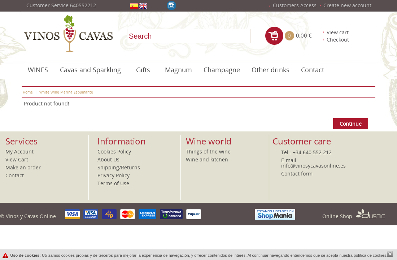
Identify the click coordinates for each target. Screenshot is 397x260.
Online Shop (353, 216)
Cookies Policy (114, 151)
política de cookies (370, 255)
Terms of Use (113, 183)
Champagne (222, 69)
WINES (38, 69)
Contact (312, 69)
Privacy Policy (113, 175)
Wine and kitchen (207, 159)
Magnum (178, 69)
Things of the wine (208, 151)
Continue (351, 123)
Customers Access (295, 5)
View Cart (16, 159)
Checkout (338, 39)
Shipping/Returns (118, 167)
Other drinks (270, 69)
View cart (338, 32)
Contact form (297, 173)
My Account (19, 151)
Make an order (23, 167)
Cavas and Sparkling (90, 69)
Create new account (347, 5)
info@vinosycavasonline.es (313, 165)
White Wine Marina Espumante (66, 92)
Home (28, 92)
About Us (108, 159)
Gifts (143, 69)
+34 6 (299, 152)
